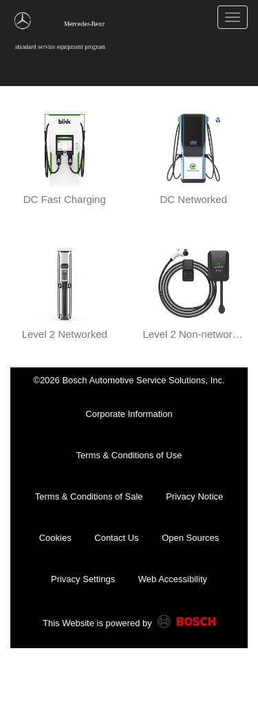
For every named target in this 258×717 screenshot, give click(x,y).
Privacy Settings (83, 579)
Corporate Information (128, 414)
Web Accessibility (172, 579)
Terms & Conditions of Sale (89, 496)
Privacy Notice (194, 496)
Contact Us (116, 538)
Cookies (55, 538)
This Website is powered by (129, 624)
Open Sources (190, 538)
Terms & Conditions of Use (129, 455)
